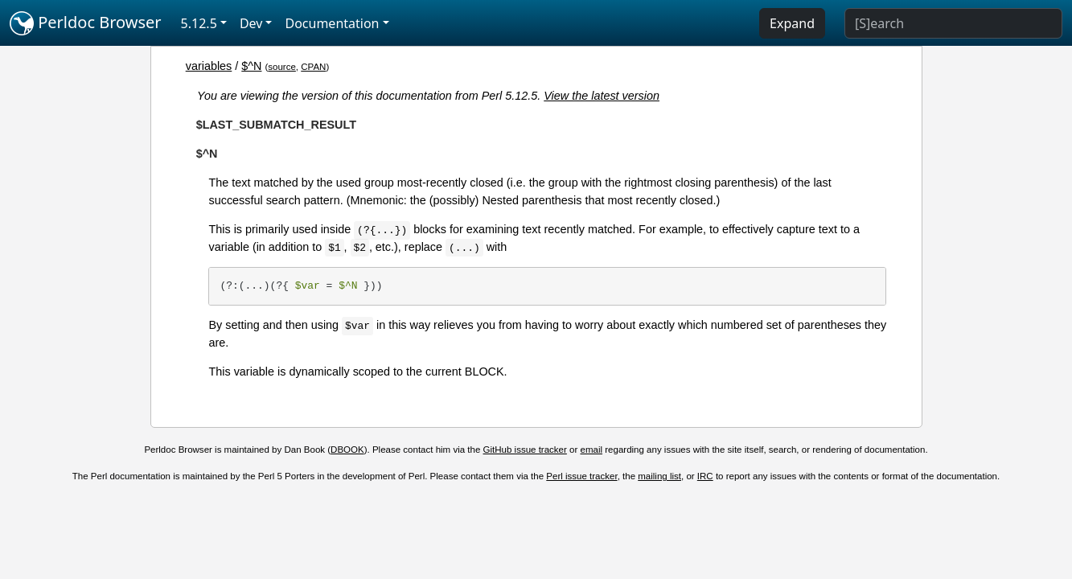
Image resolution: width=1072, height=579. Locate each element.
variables (209, 66)
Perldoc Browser (86, 23)
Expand (792, 23)
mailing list (659, 476)
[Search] (953, 23)
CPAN (313, 67)
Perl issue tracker (581, 476)
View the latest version (601, 95)
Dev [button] (251, 23)
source (282, 67)
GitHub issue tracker (525, 449)
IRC (705, 476)
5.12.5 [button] (199, 23)
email (592, 449)
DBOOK (347, 449)
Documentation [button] (332, 23)
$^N (251, 66)
